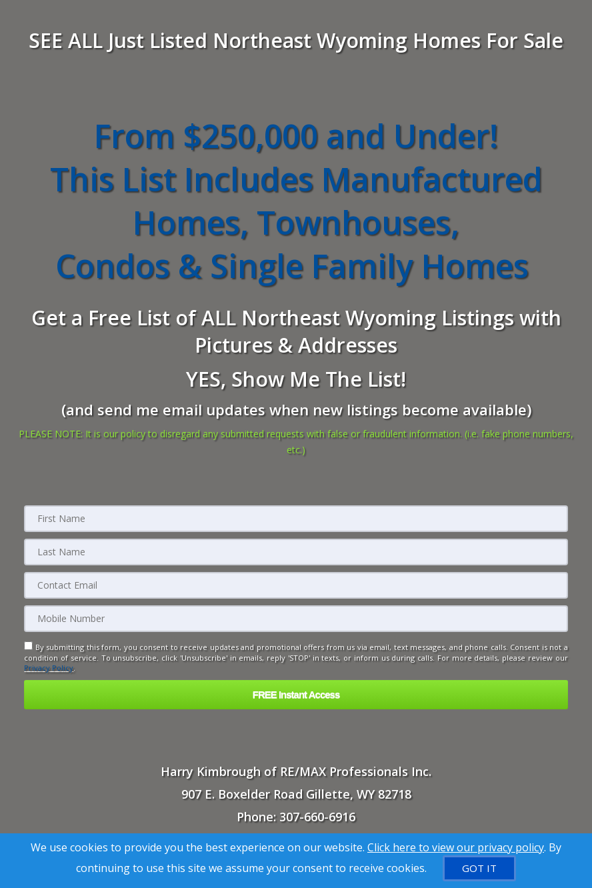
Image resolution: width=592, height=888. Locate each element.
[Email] (295, 585)
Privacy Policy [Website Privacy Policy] (48, 668)
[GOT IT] (479, 868)
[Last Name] (295, 552)
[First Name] (295, 518)
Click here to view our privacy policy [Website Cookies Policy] (455, 847)
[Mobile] (295, 618)
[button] (295, 694)
